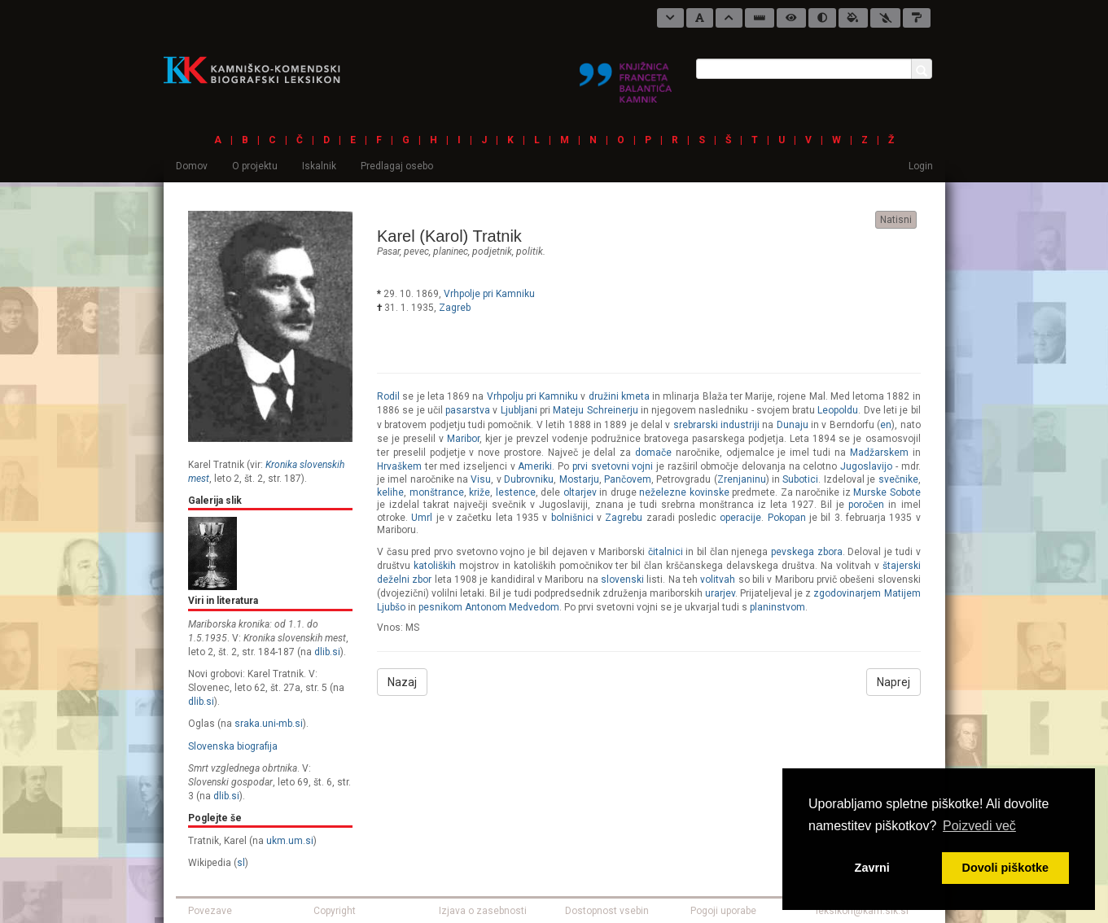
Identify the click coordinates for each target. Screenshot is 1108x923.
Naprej (893, 682)
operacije (740, 517)
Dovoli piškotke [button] (1005, 867)
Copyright (334, 910)
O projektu (255, 166)
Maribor (463, 438)
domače (653, 452)
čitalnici (665, 552)
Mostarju (579, 479)
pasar (388, 251)
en (885, 425)
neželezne (662, 492)
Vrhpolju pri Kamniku (533, 396)
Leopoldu (837, 410)
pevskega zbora (807, 552)
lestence (516, 492)
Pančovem (627, 479)
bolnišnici (572, 517)
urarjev (720, 593)
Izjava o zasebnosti (483, 910)
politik (529, 251)
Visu (481, 479)
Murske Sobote (887, 492)
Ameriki (535, 466)
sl (241, 862)
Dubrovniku (529, 479)
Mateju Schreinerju (595, 410)
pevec (416, 251)
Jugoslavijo (866, 466)
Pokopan (787, 517)
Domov (192, 166)
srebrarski (695, 425)
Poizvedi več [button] (979, 826)
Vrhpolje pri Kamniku (489, 294)
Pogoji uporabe (723, 910)
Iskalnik (319, 166)
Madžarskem (879, 452)
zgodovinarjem (847, 593)
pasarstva (467, 410)
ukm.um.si (289, 840)
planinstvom (777, 607)
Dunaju (792, 425)
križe (479, 492)
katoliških (435, 565)
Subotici (800, 479)
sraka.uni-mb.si (268, 723)
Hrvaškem (399, 466)
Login (921, 166)
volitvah (717, 579)
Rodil (388, 396)
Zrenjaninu (741, 479)
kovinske (709, 492)
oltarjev (580, 492)
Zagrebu (623, 517)
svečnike (898, 479)
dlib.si (327, 652)
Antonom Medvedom (512, 607)
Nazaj (402, 682)
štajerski (901, 565)
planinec (450, 251)
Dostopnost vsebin (607, 910)
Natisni (896, 219)
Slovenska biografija (233, 746)
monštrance (436, 492)
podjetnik (492, 251)
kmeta (635, 396)
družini (604, 396)
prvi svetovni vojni (612, 466)
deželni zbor (404, 579)
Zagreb (455, 307)
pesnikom (440, 607)
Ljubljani (519, 410)
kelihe (390, 492)
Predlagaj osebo (397, 166)
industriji (740, 425)
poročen (866, 504)
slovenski (622, 579)
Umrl (421, 517)
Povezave (210, 910)
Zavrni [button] (872, 867)
